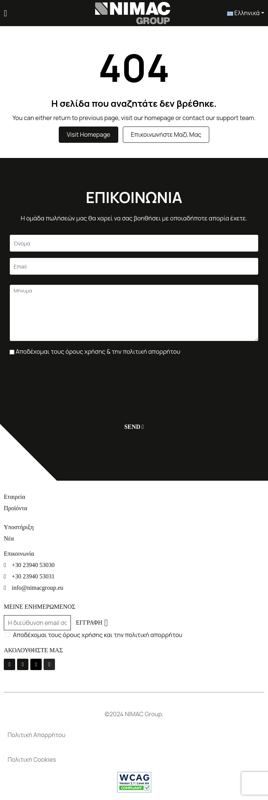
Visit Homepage (88, 134)
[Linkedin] (36, 664)
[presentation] (67, 382)
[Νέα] (134, 538)
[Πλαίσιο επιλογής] (11, 352)
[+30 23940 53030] (134, 565)
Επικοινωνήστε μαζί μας (166, 134)
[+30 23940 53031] (134, 576)
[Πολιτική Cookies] (134, 759)
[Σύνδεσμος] (133, 12)
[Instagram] (49, 664)
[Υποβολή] (132, 426)
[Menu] (5, 13)
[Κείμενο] (134, 243)
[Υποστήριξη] (134, 527)
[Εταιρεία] (134, 497)
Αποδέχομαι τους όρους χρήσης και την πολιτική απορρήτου (97, 635)
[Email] (134, 266)
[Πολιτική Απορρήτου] (134, 735)
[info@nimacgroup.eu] (134, 587)
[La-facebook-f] (9, 664)
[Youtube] (22, 664)
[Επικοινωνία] (134, 553)
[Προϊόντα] (134, 508)
